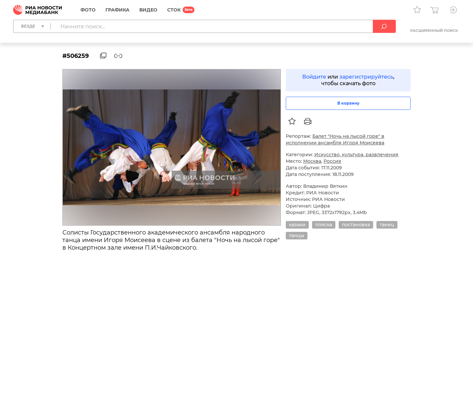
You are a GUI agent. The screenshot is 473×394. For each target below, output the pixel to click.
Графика (117, 10)
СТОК (174, 10)
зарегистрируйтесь (366, 77)
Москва (312, 161)
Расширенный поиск (434, 30)
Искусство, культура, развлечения (356, 155)
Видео (148, 10)
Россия (332, 161)
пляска (323, 225)
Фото (88, 10)
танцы (296, 235)
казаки (297, 225)
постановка (356, 225)
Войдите (314, 77)
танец (387, 225)
